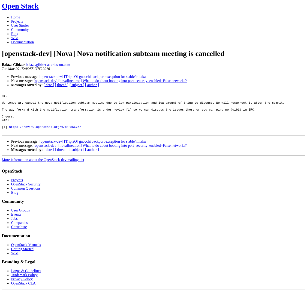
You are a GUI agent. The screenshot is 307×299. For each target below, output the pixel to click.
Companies (19, 230)
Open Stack (20, 6)
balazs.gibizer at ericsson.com (48, 65)
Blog (14, 34)
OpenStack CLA (23, 291)
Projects (17, 21)
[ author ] (92, 85)
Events (16, 222)
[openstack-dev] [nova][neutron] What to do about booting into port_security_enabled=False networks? (110, 81)
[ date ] (49, 85)
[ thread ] (62, 85)
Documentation (22, 42)
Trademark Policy (24, 282)
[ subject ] (76, 85)
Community (20, 30)
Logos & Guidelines (26, 278)
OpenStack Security (26, 192)
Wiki (14, 38)
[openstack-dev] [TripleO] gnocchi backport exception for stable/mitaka (92, 77)
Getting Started (22, 256)
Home (15, 17)
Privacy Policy (22, 287)
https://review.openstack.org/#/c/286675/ (45, 134)
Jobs (14, 226)
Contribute (19, 234)
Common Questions (26, 196)
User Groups (20, 218)
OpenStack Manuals (26, 252)
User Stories (20, 25)
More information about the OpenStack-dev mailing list (43, 167)
